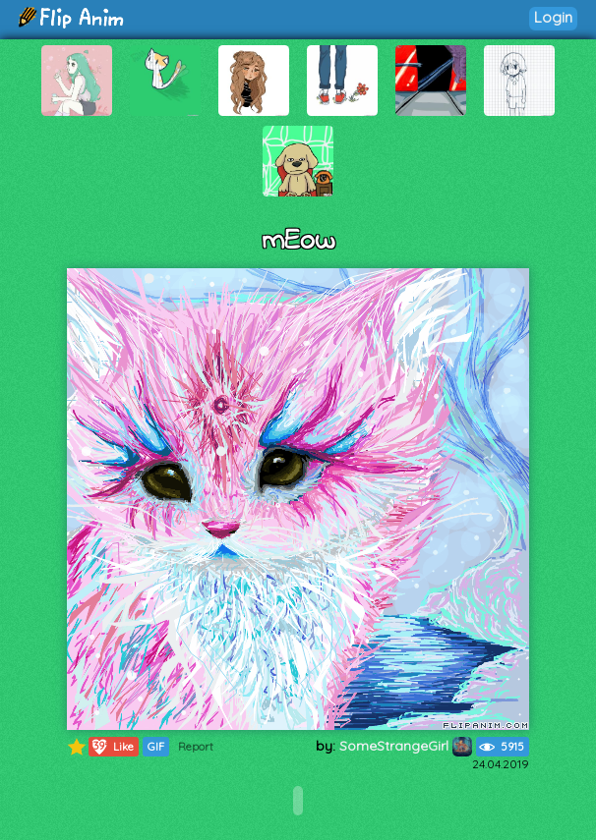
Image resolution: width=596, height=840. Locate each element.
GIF (156, 747)
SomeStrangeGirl (405, 746)
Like (111, 746)
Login (553, 17)
